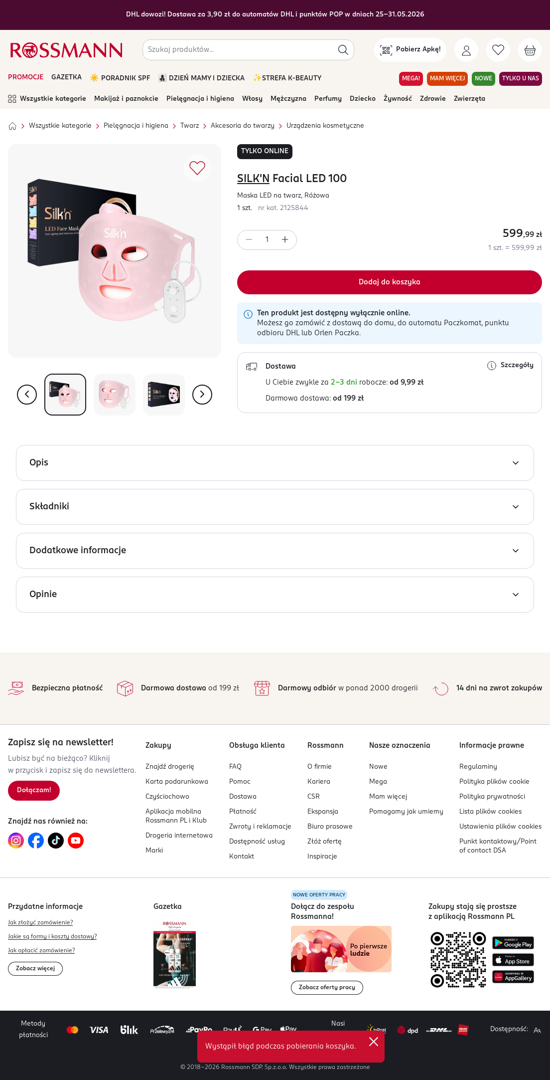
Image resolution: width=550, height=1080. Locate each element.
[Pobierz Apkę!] (410, 50)
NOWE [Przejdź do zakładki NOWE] (483, 79)
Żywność (398, 99)
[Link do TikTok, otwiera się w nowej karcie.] (56, 841)
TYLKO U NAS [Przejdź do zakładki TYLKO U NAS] (520, 79)
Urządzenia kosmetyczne (325, 126)
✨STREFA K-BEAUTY (287, 78)
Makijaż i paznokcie (126, 99)
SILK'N (253, 179)
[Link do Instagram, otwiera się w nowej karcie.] (16, 841)
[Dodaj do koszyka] (389, 282)
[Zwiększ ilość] (285, 240)
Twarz (189, 126)
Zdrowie (433, 99)
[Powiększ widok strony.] (537, 1030)
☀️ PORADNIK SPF (120, 78)
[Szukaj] (343, 50)
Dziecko (363, 99)
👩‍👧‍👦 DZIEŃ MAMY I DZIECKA (201, 78)
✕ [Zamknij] (374, 1042)
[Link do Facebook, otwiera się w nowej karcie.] (36, 841)
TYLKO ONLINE (264, 151)
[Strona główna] (12, 126)
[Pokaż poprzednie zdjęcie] (27, 395)
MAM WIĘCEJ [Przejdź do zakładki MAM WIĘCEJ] (447, 79)
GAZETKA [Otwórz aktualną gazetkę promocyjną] (66, 77)
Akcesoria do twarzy (243, 126)
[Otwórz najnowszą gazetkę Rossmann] (174, 954)
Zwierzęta (469, 99)
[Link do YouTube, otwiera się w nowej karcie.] (76, 841)
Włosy (252, 99)
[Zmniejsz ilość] (249, 240)
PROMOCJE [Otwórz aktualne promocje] (25, 77)
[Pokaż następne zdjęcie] (202, 395)
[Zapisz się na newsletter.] (34, 791)
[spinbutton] (267, 240)
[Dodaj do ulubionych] (197, 168)
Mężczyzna (288, 99)
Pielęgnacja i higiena (200, 99)
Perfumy (328, 99)
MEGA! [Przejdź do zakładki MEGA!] (411, 79)
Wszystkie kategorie (47, 99)
